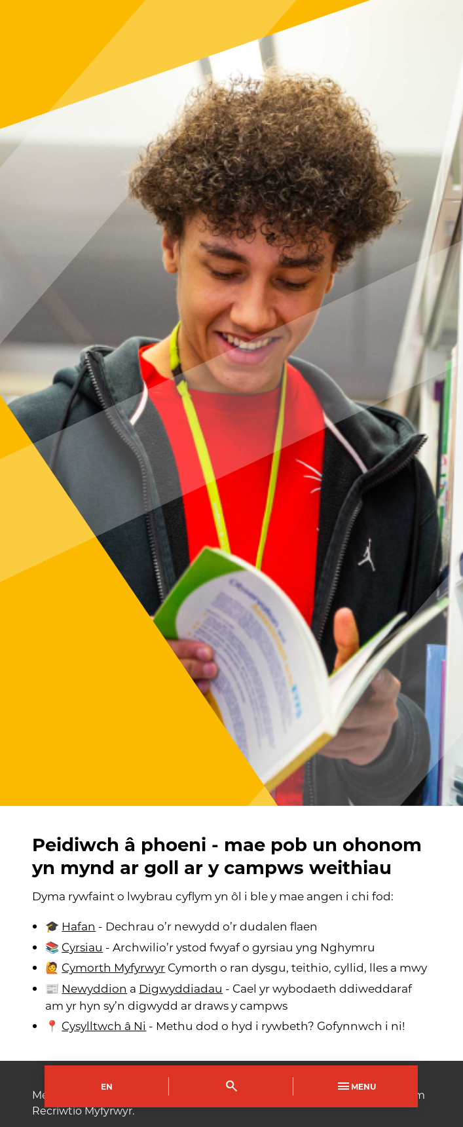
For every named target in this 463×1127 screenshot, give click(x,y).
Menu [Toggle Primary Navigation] (355, 1086)
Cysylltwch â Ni (104, 1025)
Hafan (79, 926)
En (107, 1086)
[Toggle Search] (231, 1086)
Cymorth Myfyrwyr (113, 967)
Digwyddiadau (181, 988)
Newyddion (94, 988)
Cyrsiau (82, 947)
